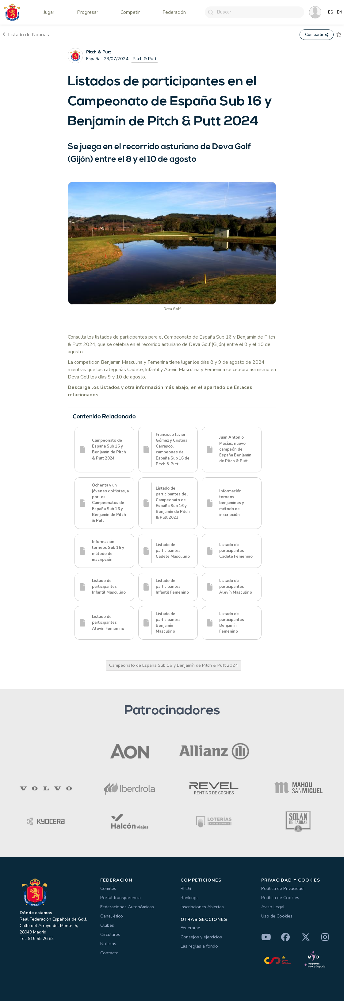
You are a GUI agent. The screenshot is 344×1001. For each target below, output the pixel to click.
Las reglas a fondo (199, 946)
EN (339, 12)
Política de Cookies (280, 897)
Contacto (109, 953)
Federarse (190, 928)
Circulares (110, 934)
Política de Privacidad (282, 888)
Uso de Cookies (276, 916)
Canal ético (111, 916)
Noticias (108, 944)
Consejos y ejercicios (201, 937)
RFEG (186, 888)
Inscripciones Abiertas (202, 907)
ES (330, 12)
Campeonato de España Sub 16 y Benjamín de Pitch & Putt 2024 (173, 665)
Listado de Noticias (25, 34)
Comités (108, 888)
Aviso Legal (273, 907)
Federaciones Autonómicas (127, 907)
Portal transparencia (120, 897)
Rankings (190, 897)
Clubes (107, 925)
